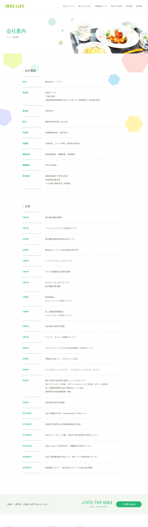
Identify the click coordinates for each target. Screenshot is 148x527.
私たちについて (69, 6)
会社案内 (139, 6)
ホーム (8, 37)
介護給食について (101, 6)
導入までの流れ (116, 6)
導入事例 (129, 6)
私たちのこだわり (84, 6)
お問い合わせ (129, 504)
